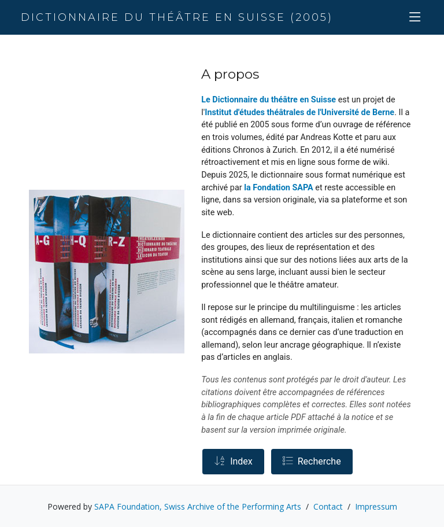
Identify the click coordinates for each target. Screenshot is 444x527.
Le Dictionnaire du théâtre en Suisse (268, 100)
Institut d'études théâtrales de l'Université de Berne (299, 112)
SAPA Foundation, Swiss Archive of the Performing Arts (197, 506)
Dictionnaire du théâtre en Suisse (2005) (177, 17)
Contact (328, 506)
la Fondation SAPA (278, 188)
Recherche (312, 461)
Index (233, 461)
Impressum (376, 506)
